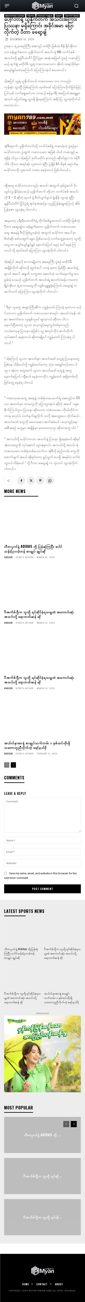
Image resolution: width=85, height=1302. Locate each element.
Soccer (8, 557)
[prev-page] (6, 765)
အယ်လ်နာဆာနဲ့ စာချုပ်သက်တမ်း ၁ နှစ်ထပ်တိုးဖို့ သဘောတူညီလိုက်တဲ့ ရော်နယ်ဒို (37, 745)
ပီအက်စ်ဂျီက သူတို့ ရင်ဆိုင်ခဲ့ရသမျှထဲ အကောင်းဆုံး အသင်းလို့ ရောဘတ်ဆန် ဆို (39, 614)
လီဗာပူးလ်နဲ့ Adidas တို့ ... (42, 1134)
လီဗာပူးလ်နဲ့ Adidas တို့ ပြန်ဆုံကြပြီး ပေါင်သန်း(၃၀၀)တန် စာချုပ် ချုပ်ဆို (33, 548)
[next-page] (13, 765)
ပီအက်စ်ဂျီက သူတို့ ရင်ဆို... (42, 1175)
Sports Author (25, 557)
